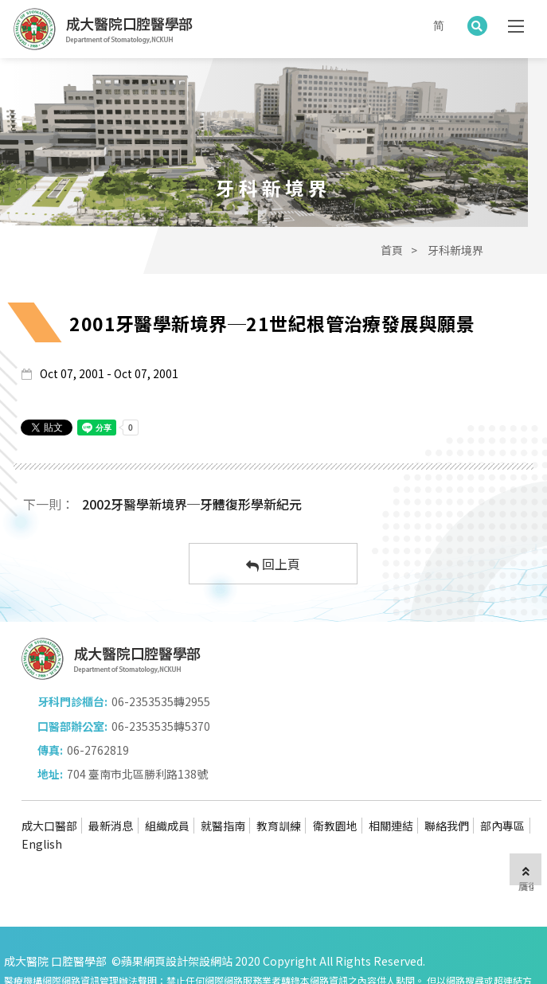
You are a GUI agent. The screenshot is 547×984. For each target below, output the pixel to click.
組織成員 (169, 794)
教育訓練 (284, 794)
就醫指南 (227, 794)
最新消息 (112, 794)
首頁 (392, 273)
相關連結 (399, 794)
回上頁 (273, 586)
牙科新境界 (455, 273)
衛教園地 (341, 794)
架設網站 (210, 930)
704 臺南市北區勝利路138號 (388, 744)
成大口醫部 (49, 794)
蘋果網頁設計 (154, 930)
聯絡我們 (456, 794)
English (65, 814)
